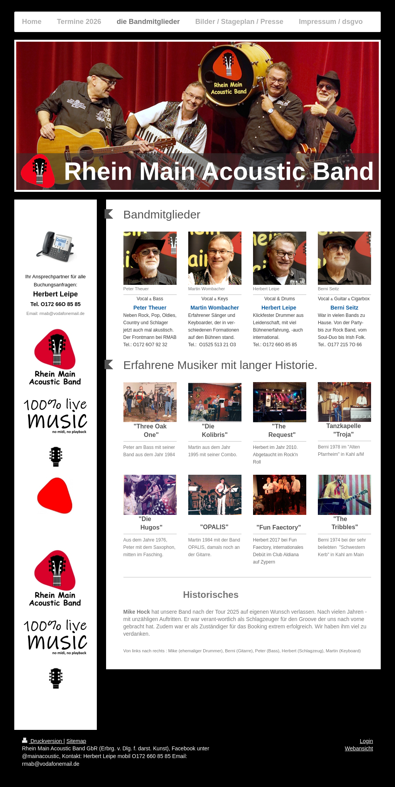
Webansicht (359, 748)
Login (366, 741)
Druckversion (42, 741)
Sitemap (76, 741)
